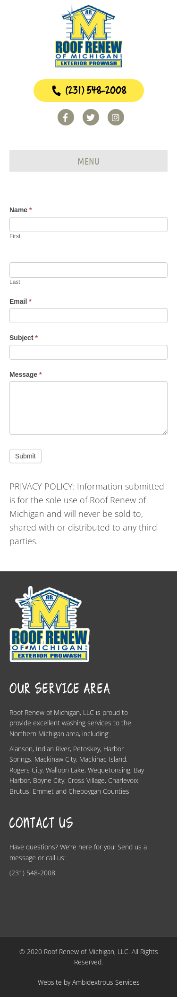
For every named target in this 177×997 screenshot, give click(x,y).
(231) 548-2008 (88, 90)
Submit (25, 456)
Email (20, 301)
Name (20, 210)
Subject (23, 337)
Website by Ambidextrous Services (89, 982)
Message (25, 374)
